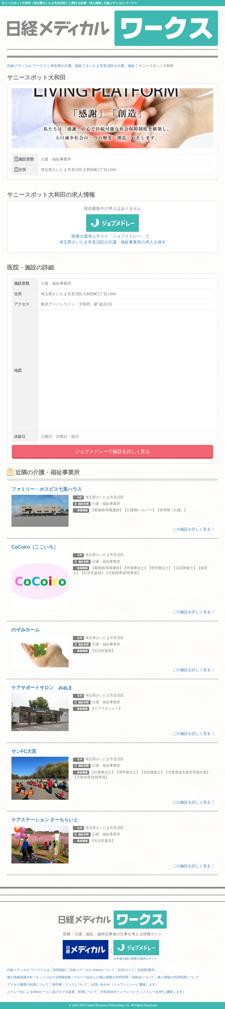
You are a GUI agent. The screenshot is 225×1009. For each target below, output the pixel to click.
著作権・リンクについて (70, 984)
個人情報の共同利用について (178, 977)
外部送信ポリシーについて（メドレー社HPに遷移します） (142, 992)
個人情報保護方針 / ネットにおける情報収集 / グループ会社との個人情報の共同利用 (67, 977)
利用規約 (59, 970)
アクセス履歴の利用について (28, 984)
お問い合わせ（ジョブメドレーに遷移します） (124, 984)
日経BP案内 (146, 970)
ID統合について (143, 977)
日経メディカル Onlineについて (92, 970)
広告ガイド (126, 970)
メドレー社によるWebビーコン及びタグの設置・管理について (52, 992)
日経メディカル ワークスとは (28, 970)
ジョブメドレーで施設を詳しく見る (112, 451)
